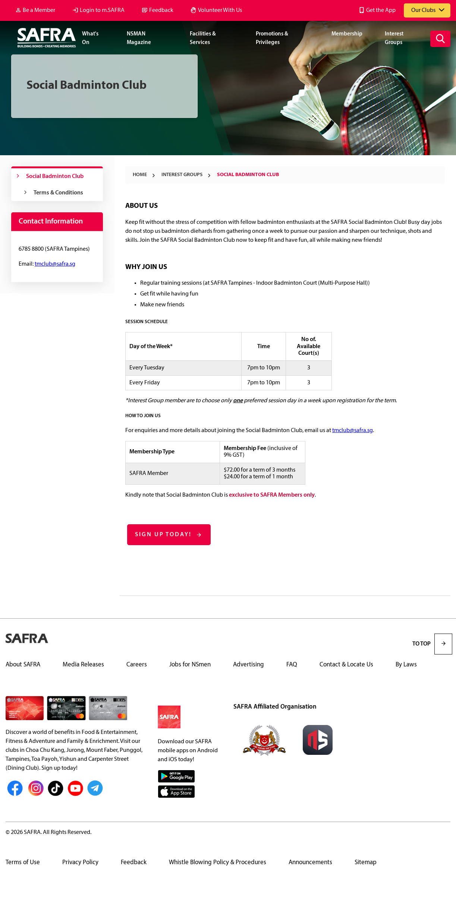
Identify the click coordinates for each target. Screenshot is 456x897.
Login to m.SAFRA (102, 10)
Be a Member (39, 10)
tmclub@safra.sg (352, 431)
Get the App (381, 10)
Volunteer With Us (220, 10)
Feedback (161, 10)
